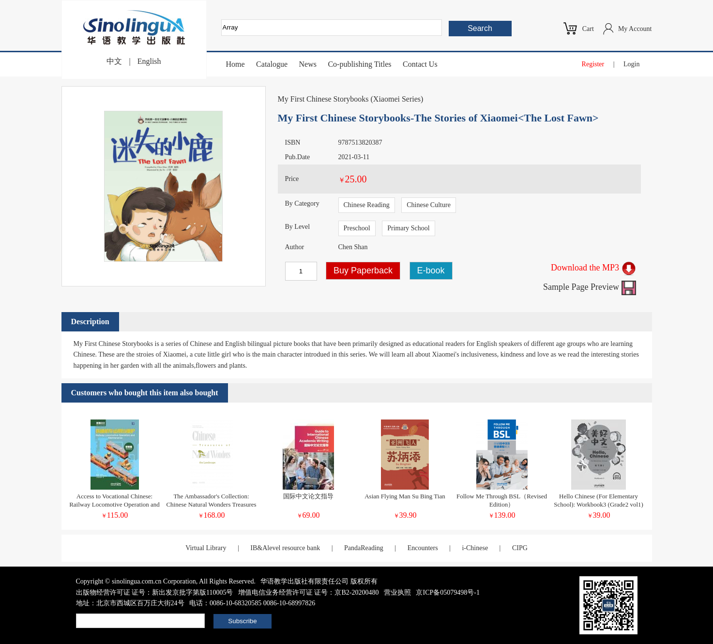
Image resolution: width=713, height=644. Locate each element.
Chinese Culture (429, 205)
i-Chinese (475, 548)
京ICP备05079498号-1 (447, 592)
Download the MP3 (593, 267)
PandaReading (363, 548)
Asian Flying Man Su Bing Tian (404, 496)
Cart (588, 28)
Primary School (408, 228)
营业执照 (397, 592)
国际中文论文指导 (308, 496)
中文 (114, 61)
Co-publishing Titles (359, 64)
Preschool (357, 228)
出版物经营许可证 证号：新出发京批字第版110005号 (154, 592)
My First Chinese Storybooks (323, 99)
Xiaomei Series (397, 99)
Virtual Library (205, 548)
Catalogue (272, 64)
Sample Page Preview (589, 287)
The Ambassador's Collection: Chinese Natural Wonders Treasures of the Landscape (211, 504)
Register (593, 64)
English (149, 61)
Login (631, 64)
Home (235, 64)
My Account (635, 28)
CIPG (520, 548)
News (307, 64)
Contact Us (420, 64)
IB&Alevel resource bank (285, 548)
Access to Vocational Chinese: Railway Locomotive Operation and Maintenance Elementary (114, 504)
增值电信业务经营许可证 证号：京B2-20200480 (308, 592)
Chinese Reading (367, 205)
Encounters (423, 548)
